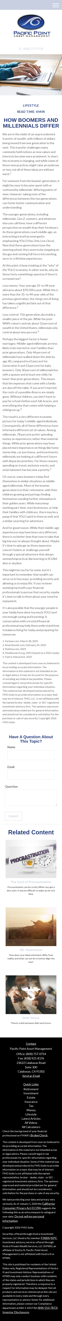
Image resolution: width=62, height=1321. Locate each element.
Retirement (31, 1089)
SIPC (54, 1238)
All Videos (31, 1122)
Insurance (31, 1101)
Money (31, 1110)
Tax (31, 1106)
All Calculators (31, 1127)
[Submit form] (13, 816)
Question (11, 786)
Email (11, 767)
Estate (31, 1097)
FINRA (45, 1238)
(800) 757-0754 (31, 48)
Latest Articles (31, 1118)
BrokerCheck (39, 1135)
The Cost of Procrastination (31, 882)
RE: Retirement (31, 950)
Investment (31, 1093)
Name (11, 747)
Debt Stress (31, 1018)
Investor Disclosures (15, 1312)
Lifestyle (31, 1114)
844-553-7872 (47, 1308)
